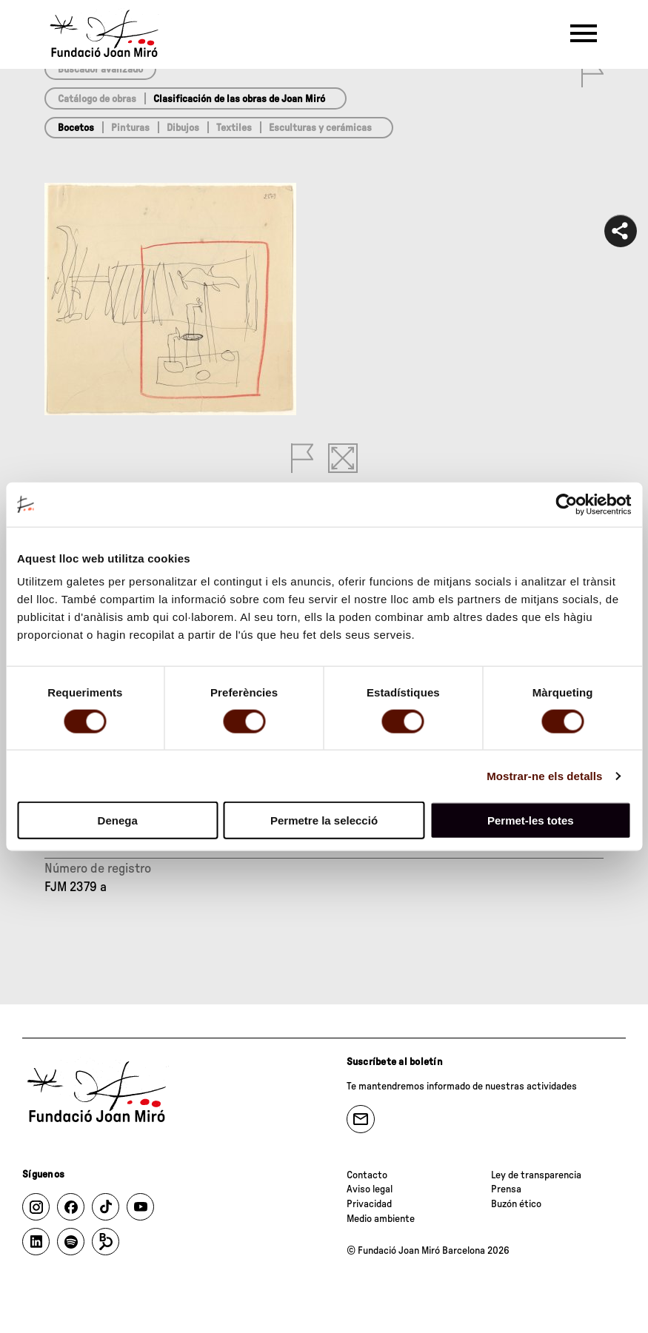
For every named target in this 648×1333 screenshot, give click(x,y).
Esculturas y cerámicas (320, 128)
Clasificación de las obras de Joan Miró (239, 99)
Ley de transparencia (536, 1175)
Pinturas (130, 128)
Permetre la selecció (324, 820)
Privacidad (369, 1204)
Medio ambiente (381, 1219)
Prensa (506, 1189)
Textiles (234, 128)
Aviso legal (370, 1189)
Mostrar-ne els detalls (544, 775)
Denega (118, 820)
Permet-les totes (530, 820)
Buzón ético (516, 1204)
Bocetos (76, 128)
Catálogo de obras (97, 99)
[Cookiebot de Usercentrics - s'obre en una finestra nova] (566, 504)
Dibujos (183, 128)
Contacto (367, 1175)
